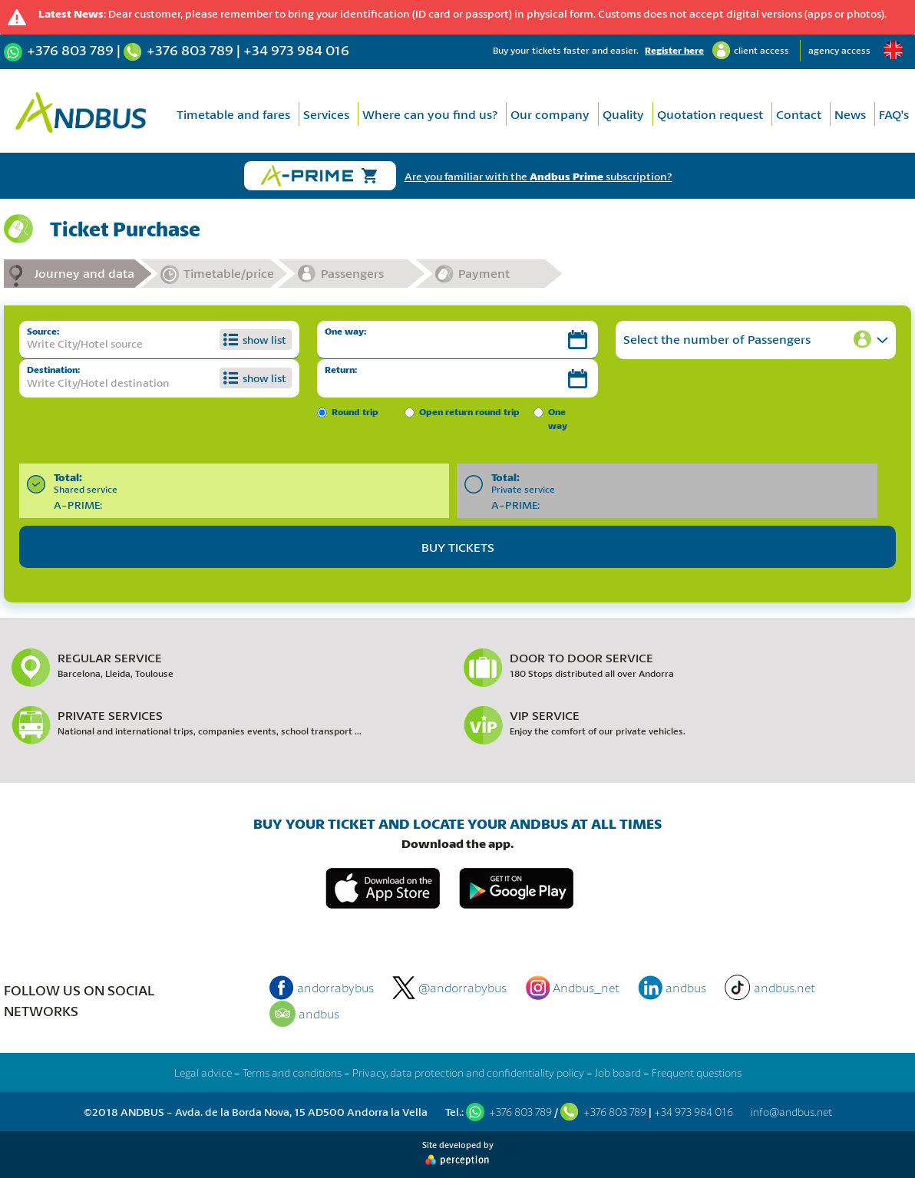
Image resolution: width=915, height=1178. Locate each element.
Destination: (53, 369)
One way (557, 418)
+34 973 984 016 (296, 50)
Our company (550, 114)
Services (326, 114)
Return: (341, 369)
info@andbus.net (791, 1111)
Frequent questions (697, 1072)
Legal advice (203, 1072)
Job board (618, 1072)
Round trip (355, 411)
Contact (798, 114)
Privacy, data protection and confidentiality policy (468, 1072)
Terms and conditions (292, 1072)
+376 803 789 (70, 50)
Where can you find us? (429, 114)
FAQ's (894, 114)
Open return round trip (469, 411)
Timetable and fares (233, 114)
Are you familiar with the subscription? (538, 176)
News (850, 114)
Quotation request (710, 114)
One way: (345, 331)
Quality (623, 114)
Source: (43, 331)
